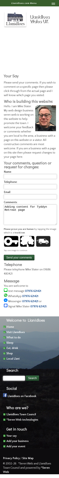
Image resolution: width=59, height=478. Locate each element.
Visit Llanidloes (15, 336)
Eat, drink (12, 352)
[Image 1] (11, 245)
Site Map (28, 462)
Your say (11, 439)
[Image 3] (43, 245)
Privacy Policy (11, 462)
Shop (9, 357)
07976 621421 (33, 294)
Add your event (15, 450)
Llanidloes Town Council (21, 418)
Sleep (9, 346)
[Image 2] (27, 245)
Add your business (17, 444)
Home (10, 330)
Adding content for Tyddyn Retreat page (30, 217)
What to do (13, 341)
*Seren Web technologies (22, 423)
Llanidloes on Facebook (22, 400)
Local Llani (13, 362)
